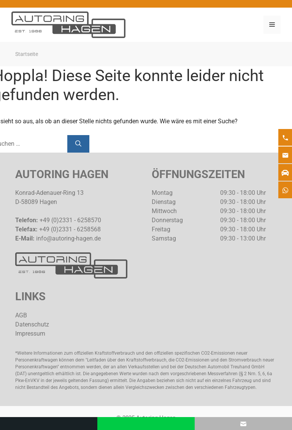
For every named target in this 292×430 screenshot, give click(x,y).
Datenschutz (32, 324)
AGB (21, 315)
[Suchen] (78, 144)
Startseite (26, 54)
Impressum (30, 333)
